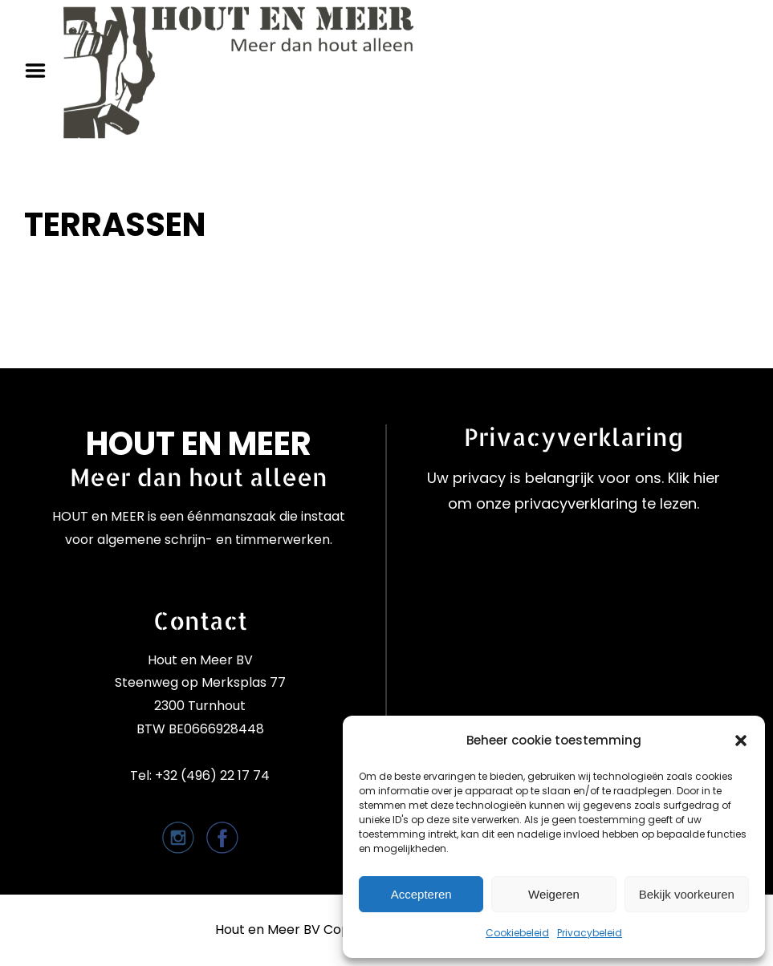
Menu (41, 70)
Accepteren (421, 894)
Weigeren (554, 894)
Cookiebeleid (517, 933)
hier (707, 478)
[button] (741, 741)
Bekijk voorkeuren (686, 894)
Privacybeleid (589, 933)
